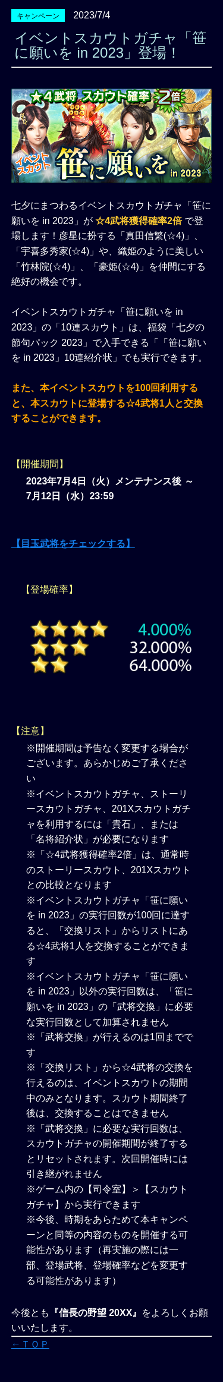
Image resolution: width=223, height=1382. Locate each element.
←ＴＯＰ (30, 1344)
